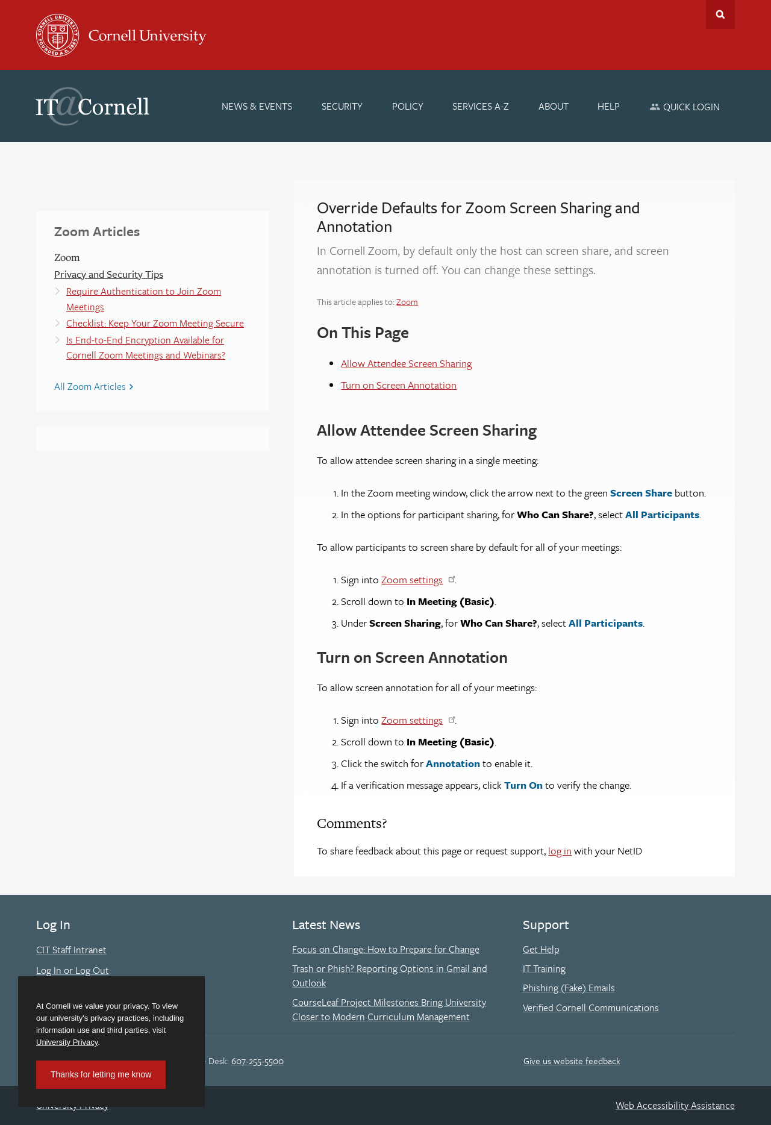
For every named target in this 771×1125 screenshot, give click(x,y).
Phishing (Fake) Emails (569, 987)
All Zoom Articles (90, 386)
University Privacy (67, 1042)
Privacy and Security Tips (108, 273)
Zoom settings (412, 579)
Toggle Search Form (720, 14)
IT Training (544, 968)
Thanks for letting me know (101, 1074)
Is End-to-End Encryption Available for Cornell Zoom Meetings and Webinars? (145, 348)
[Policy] (408, 106)
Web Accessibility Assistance (675, 1105)
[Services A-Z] (480, 106)
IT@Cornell (93, 107)
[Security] (342, 106)
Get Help (541, 949)
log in (560, 850)
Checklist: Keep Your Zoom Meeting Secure (155, 323)
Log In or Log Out (72, 970)
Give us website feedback (571, 1060)
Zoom (407, 301)
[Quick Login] (684, 106)
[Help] (609, 106)
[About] (553, 106)
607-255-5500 (257, 1060)
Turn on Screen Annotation (399, 384)
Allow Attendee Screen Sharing (406, 363)
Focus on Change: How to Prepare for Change (385, 949)
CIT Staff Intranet (71, 949)
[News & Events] (257, 106)
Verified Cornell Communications (591, 1007)
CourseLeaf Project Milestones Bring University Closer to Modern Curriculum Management (389, 1009)
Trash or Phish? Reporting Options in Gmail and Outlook (389, 975)
